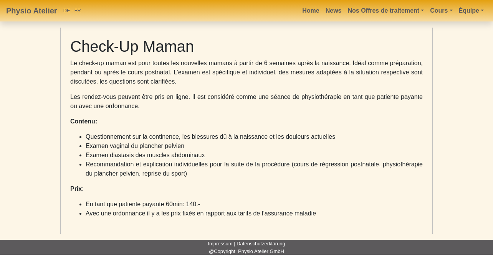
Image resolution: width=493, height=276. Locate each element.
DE (66, 10)
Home (310, 10)
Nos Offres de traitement (383, 10)
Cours (439, 10)
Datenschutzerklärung (261, 243)
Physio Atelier (31, 11)
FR (77, 10)
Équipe (469, 10)
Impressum (220, 243)
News (334, 10)
